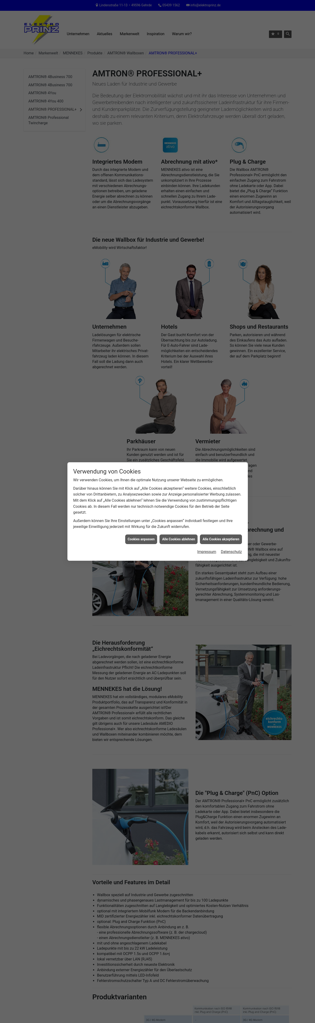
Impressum (206, 548)
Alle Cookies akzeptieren (220, 535)
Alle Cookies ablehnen (178, 535)
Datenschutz (231, 548)
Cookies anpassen (141, 535)
